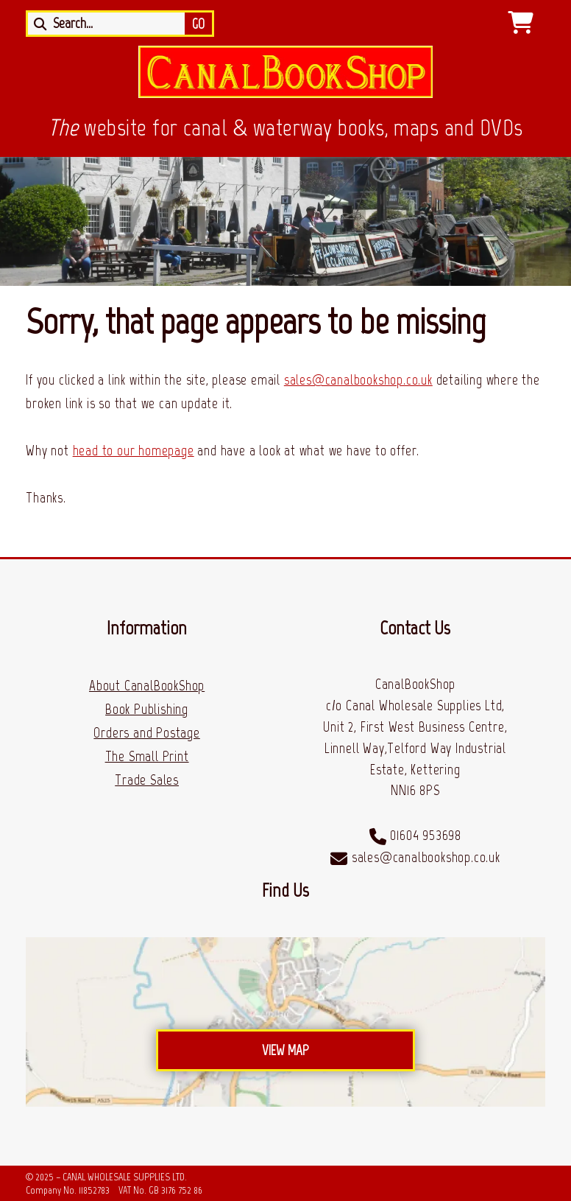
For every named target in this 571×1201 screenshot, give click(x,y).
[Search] (110, 24)
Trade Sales (147, 779)
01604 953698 (425, 835)
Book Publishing (146, 709)
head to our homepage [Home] (133, 450)
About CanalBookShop (147, 685)
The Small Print (147, 756)
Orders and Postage (146, 732)
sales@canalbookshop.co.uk (358, 379)
